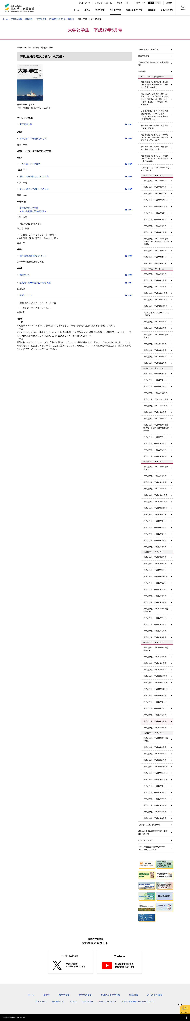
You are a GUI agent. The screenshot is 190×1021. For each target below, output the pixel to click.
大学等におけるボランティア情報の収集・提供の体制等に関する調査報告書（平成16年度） (154, 137)
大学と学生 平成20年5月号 (154, 450)
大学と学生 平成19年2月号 (154, 564)
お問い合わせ (87, 1001)
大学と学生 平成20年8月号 (154, 419)
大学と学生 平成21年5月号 (154, 357)
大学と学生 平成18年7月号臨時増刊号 (155, 610)
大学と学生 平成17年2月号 (154, 754)
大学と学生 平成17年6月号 (154, 715)
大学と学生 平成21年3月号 (154, 373)
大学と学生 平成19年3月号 (154, 557)
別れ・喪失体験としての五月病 (34, 176)
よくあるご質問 (167, 10)
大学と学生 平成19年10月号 (155, 508)
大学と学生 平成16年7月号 (154, 799)
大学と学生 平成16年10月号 (155, 779)
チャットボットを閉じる (180, 1004)
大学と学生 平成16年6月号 (154, 805)
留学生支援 (99, 10)
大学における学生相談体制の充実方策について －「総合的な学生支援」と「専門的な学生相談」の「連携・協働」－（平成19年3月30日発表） (155, 99)
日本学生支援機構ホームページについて (138, 1001)
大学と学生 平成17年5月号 (154, 721)
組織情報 (151, 10)
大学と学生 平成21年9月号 (154, 322)
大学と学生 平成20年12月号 (155, 393)
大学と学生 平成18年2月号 (154, 663)
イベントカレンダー (146, 840)
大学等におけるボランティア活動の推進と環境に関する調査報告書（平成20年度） (154, 158)
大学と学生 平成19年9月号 (154, 515)
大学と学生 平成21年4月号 (154, 363)
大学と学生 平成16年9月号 (154, 786)
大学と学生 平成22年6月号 (154, 251)
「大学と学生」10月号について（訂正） (156, 314)
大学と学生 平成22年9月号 (154, 219)
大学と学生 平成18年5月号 (154, 631)
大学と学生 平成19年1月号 (154, 570)
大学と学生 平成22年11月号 (155, 206)
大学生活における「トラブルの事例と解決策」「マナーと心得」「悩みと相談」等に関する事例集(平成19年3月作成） (154, 115)
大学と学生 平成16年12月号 (155, 767)
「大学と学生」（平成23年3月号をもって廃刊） (55, 19)
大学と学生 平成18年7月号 (154, 618)
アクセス (73, 1001)
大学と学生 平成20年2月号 (154, 482)
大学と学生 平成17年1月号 (154, 760)
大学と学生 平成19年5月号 (154, 540)
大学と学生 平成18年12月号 (155, 576)
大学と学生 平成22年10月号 (155, 213)
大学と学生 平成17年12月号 (155, 676)
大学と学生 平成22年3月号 (154, 274)
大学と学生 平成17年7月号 (154, 708)
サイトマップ (41, 1001)
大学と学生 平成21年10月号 (155, 306)
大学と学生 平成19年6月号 (154, 534)
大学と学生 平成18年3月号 (154, 657)
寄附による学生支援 (134, 10)
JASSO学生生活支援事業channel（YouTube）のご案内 (151, 848)
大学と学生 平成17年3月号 (154, 747)
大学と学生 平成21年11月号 (155, 300)
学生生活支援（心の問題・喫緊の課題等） (153, 63)
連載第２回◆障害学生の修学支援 (35, 283)
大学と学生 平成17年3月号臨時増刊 (155, 739)
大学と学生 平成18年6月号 (154, 624)
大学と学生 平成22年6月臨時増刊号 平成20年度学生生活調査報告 (156, 241)
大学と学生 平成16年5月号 (154, 812)
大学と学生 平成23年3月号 (154, 181)
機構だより (25, 275)
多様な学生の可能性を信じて (33, 138)
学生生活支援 (115, 10)
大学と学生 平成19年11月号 (155, 502)
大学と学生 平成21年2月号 (154, 380)
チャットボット (184, 1012)
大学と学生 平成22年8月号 (154, 226)
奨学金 (87, 10)
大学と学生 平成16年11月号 (155, 773)
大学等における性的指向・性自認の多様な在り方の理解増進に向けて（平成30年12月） (154, 84)
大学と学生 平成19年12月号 (155, 495)
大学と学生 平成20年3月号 (154, 476)
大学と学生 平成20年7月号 (154, 437)
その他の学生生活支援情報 (149, 825)
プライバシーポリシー (107, 1001)
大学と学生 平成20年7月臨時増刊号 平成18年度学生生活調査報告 (156, 428)
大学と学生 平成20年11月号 (155, 399)
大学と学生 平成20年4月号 (154, 456)
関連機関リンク (58, 1001)
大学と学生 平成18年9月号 (154, 596)
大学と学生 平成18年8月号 (154, 602)
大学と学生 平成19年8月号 (154, 521)
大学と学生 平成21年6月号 (154, 350)
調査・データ (84, 3)
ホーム (76, 10)
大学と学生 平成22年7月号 (154, 232)
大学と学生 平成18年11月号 (155, 583)
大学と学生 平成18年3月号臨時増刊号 (155, 649)
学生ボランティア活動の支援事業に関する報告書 (154, 127)
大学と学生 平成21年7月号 (154, 344)
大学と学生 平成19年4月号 (154, 547)
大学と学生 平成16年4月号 (154, 818)
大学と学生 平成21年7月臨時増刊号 (155, 336)
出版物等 (28, 19)
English (169, 3)
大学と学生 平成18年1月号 (154, 670)
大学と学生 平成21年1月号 (154, 386)
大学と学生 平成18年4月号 (154, 637)
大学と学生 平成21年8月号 (154, 328)
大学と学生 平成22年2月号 (154, 280)
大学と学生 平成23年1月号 (154, 194)
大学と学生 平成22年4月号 (154, 264)
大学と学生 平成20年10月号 (155, 406)
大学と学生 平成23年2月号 (154, 187)
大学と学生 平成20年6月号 (154, 443)
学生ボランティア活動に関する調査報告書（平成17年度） (154, 148)
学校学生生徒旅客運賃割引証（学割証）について (152, 832)
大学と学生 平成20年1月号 (154, 489)
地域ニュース (26, 295)
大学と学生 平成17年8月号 (154, 702)
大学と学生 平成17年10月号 (155, 689)
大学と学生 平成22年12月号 (155, 200)
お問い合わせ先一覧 (103, 3)
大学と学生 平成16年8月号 (154, 792)
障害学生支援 (143, 56)
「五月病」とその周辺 (30, 164)
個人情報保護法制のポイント (33, 256)
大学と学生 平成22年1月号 (154, 287)
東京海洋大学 (26, 124)
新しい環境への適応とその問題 (34, 189)
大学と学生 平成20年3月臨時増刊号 (155, 468)
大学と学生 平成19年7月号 (154, 527)
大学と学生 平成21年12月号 (155, 293)
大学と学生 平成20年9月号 (154, 412)
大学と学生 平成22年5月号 (154, 257)
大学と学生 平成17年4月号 (154, 728)
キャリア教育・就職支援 (148, 49)
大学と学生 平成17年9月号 (154, 695)
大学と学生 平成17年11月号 (155, 683)
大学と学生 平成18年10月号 (155, 589)
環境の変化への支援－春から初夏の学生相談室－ (33, 209)
